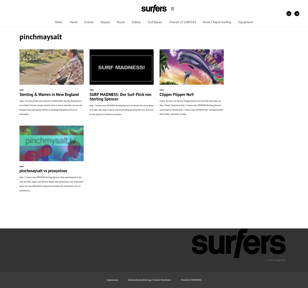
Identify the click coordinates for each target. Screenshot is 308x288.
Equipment (245, 22)
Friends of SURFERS (182, 22)
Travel (74, 22)
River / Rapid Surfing (217, 22)
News (58, 22)
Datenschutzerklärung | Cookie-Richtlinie (149, 279)
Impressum (112, 279)
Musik (121, 22)
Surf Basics (155, 22)
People (105, 22)
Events (89, 22)
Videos (136, 22)
